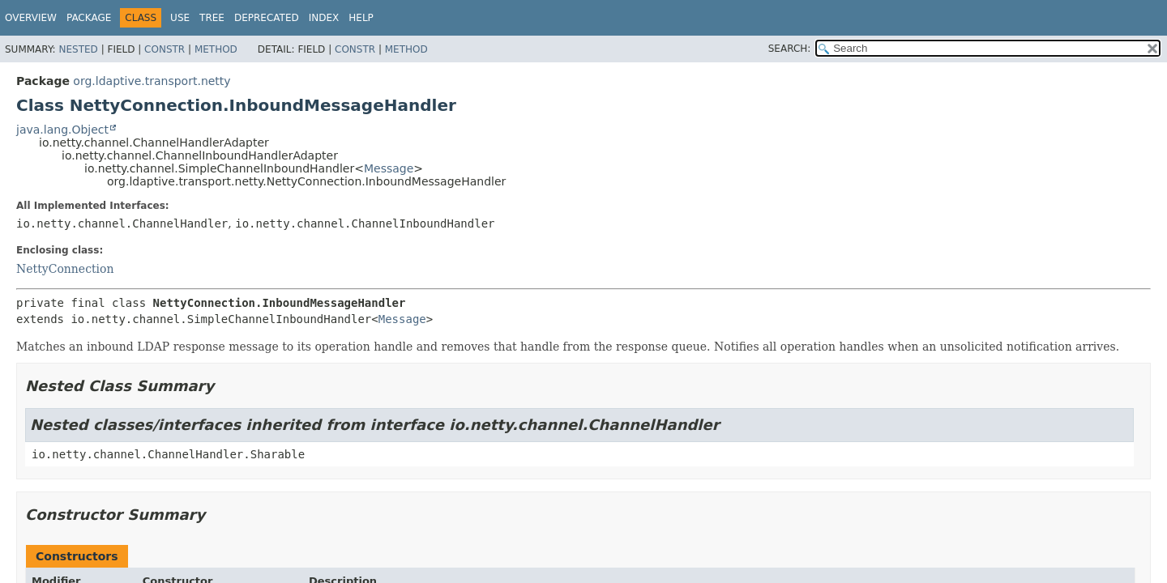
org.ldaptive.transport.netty (151, 80)
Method (215, 49)
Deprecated (266, 17)
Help (361, 17)
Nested (77, 49)
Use (180, 17)
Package (88, 17)
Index (324, 17)
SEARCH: (789, 48)
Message (388, 168)
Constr (164, 49)
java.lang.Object (62, 129)
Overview (31, 17)
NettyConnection (65, 268)
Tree (211, 17)
